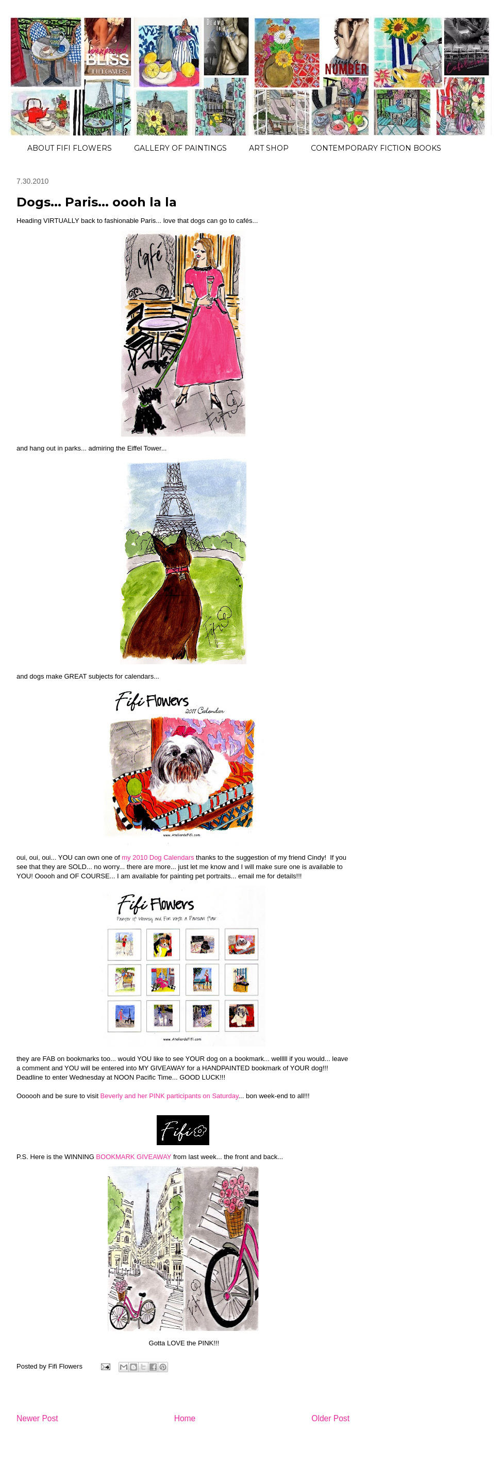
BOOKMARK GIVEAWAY (133, 1157)
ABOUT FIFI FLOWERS (69, 148)
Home (185, 1418)
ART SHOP (269, 148)
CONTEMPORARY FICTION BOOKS (376, 148)
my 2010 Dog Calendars (158, 857)
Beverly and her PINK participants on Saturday (170, 1096)
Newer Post (37, 1418)
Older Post (330, 1418)
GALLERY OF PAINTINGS (180, 148)
